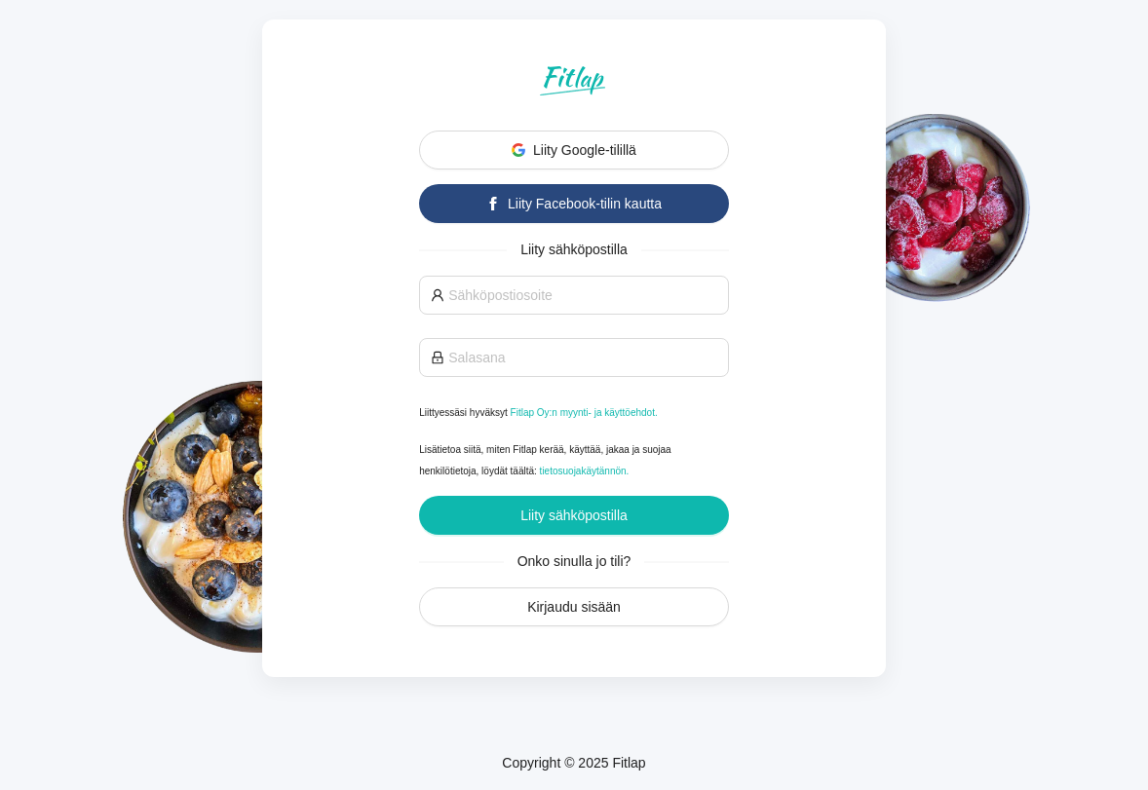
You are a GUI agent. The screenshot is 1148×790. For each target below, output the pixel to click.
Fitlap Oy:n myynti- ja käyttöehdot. (584, 412)
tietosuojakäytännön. (585, 471)
